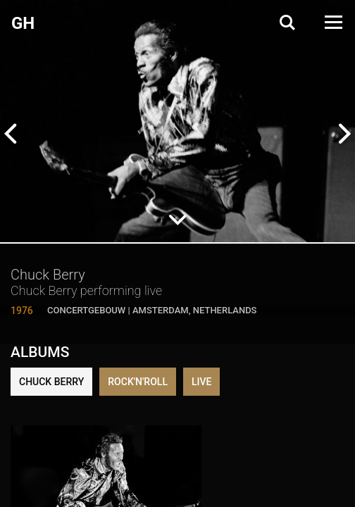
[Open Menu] (332, 22)
